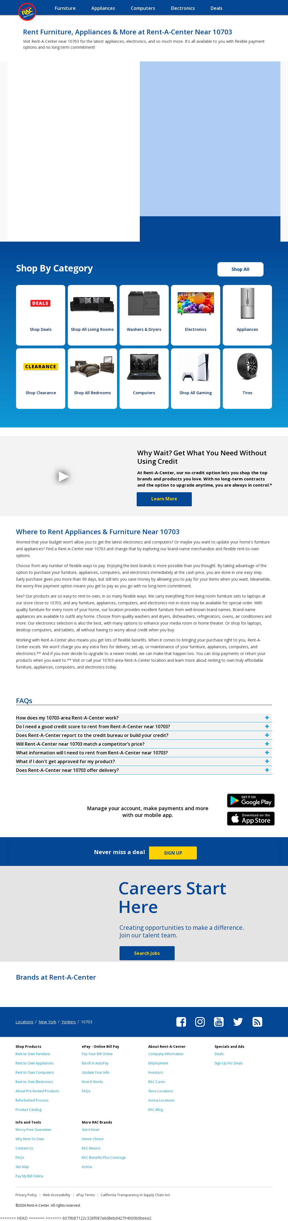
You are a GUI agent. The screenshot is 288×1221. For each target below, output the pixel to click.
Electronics (195, 329)
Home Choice (93, 1139)
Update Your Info (95, 1072)
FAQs (86, 1091)
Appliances (247, 329)
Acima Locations (161, 1100)
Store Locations (160, 1091)
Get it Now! (90, 1129)
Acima (87, 1166)
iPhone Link (251, 820)
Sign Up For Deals (229, 1063)
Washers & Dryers (144, 329)
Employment (158, 1063)
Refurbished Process (31, 1100)
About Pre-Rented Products (37, 1091)
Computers (144, 392)
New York (47, 1021)
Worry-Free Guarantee (33, 1129)
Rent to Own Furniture (32, 1053)
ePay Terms (85, 1195)
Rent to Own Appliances (34, 1063)
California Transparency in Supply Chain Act (135, 1195)
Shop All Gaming (195, 392)
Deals (219, 1053)
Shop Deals (40, 329)
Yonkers (68, 1021)
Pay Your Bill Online (97, 1053)
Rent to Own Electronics (34, 1081)
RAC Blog (155, 1109)
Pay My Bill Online (29, 1176)
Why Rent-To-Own (29, 1139)
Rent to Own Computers (34, 1072)
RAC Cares (156, 1081)
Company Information (165, 1053)
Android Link (251, 802)
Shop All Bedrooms (92, 392)
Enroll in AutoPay (95, 1063)
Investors (155, 1072)
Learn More (164, 499)
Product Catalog (28, 1109)
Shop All (240, 269)
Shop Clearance (41, 392)
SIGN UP (173, 853)
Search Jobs (147, 953)
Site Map (22, 1166)
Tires (247, 392)
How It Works (92, 1081)
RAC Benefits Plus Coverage (104, 1157)
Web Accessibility (56, 1195)
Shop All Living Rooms (92, 329)
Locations (24, 1021)
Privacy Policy (26, 1195)
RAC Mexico (91, 1148)
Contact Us (24, 1148)
